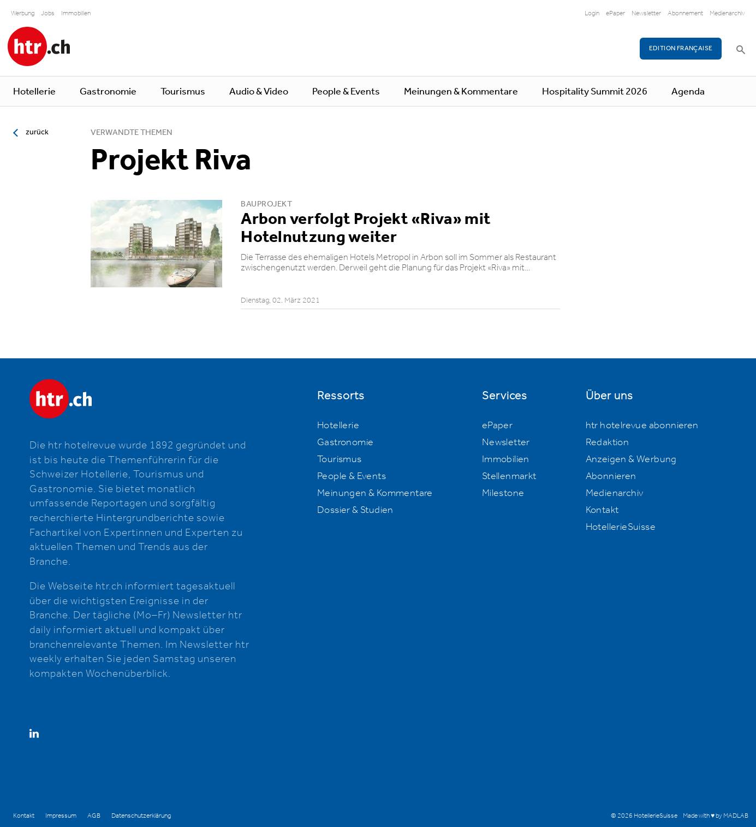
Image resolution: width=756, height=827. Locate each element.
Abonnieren (611, 476)
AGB (93, 816)
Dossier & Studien (355, 510)
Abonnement (685, 13)
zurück (37, 132)
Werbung (22, 13)
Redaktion (607, 442)
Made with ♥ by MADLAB (715, 816)
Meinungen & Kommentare (461, 91)
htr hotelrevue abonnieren (642, 425)
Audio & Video (258, 91)
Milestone (503, 493)
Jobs (48, 13)
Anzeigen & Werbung (631, 459)
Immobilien (76, 13)
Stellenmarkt (509, 476)
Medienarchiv (727, 13)
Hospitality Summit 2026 (594, 91)
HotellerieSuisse (621, 527)
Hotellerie (34, 91)
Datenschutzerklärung (141, 816)
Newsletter (646, 13)
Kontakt (602, 510)
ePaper (615, 13)
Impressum (60, 816)
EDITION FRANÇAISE (681, 48)
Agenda (688, 91)
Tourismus (182, 91)
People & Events (346, 91)
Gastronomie (108, 91)
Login (592, 13)
